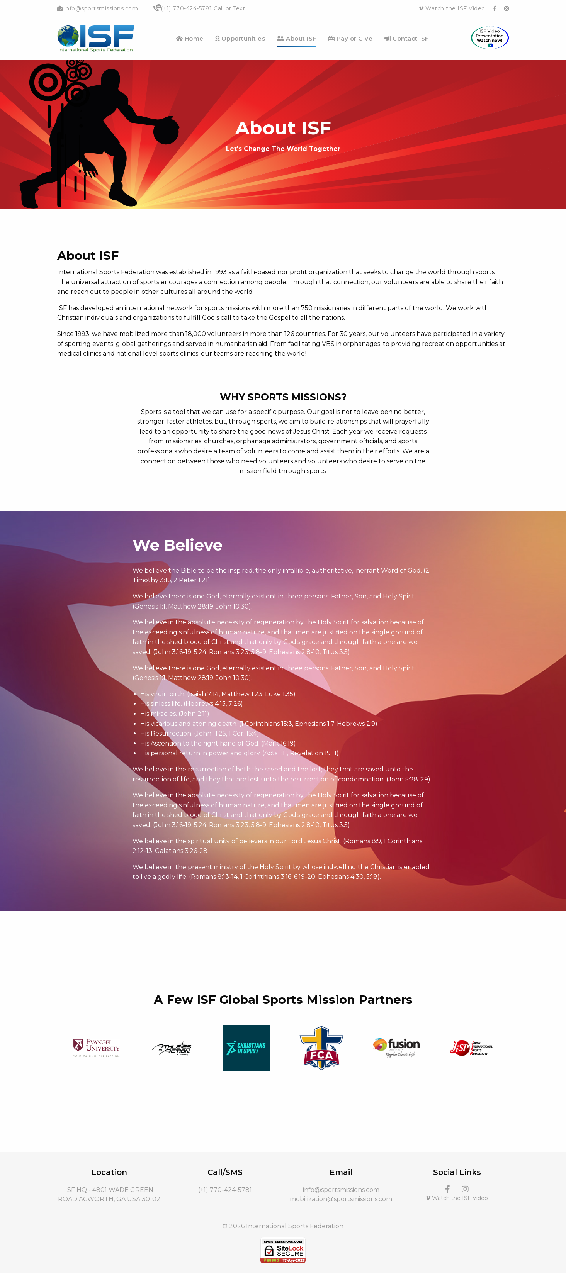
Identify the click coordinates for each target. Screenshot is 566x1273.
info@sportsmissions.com (97, 8)
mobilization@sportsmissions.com (341, 1199)
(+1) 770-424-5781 (225, 1189)
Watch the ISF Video (452, 8)
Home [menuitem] (190, 38)
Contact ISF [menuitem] (406, 38)
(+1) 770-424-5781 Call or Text (199, 8)
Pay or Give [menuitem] (350, 38)
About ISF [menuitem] (296, 38)
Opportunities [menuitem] (240, 38)
